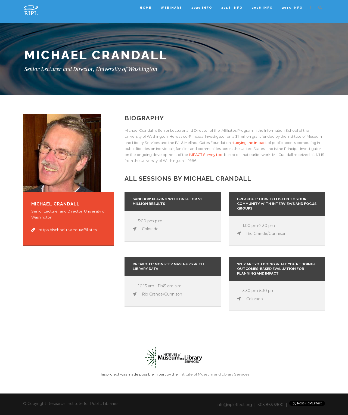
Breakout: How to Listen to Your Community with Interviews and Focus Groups (276, 203)
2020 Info (201, 8)
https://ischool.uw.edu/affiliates (68, 230)
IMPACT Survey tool (206, 154)
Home (145, 8)
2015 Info (292, 8)
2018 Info (232, 8)
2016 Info (262, 8)
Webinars (171, 8)
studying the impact (250, 142)
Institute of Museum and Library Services (214, 374)
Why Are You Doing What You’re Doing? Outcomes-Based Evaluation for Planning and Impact (276, 268)
